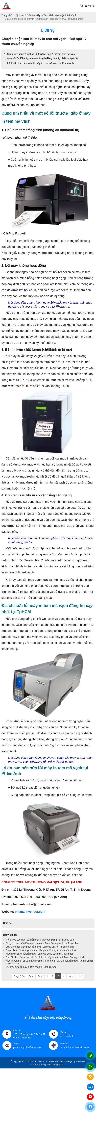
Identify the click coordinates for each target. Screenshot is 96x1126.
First (31, 976)
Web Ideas (80, 1061)
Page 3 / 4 (19, 976)
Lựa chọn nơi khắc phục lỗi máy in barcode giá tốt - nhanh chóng (40, 946)
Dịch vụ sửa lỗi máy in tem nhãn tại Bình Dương (31, 967)
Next (71, 976)
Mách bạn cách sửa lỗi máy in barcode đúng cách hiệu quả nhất (39, 953)
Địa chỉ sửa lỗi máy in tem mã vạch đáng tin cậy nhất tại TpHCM (42, 58)
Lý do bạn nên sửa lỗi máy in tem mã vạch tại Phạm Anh (42, 63)
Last (80, 976)
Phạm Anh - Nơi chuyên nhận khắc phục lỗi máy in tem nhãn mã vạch (42, 950)
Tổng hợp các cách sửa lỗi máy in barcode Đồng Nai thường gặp (40, 939)
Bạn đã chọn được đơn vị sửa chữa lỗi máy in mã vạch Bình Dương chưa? (45, 957)
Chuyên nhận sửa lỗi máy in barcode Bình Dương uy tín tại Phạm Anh (43, 943)
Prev (40, 976)
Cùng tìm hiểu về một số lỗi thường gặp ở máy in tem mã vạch (41, 54)
